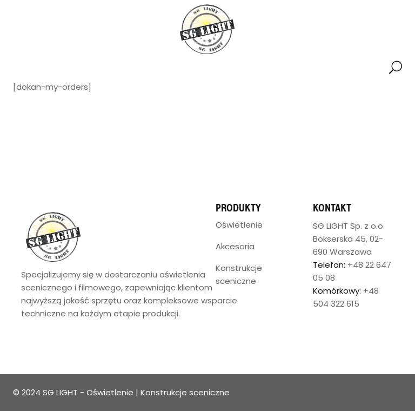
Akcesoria (235, 246)
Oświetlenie (239, 224)
